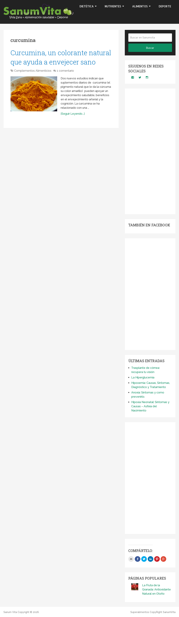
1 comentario (65, 70)
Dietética (87, 6)
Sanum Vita (10, 612)
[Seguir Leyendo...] (73, 113)
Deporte (165, 6)
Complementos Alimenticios (32, 70)
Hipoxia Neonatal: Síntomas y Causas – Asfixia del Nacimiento (150, 406)
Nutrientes (113, 6)
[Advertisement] (150, 151)
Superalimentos (139, 612)
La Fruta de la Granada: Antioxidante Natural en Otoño (156, 589)
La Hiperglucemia (142, 377)
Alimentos (140, 6)
